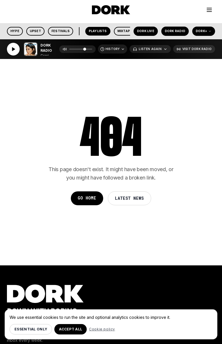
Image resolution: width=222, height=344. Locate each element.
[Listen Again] (150, 49)
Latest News (129, 198)
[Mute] (65, 49)
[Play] (13, 49)
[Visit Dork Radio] (194, 49)
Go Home (87, 198)
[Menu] (209, 10)
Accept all (70, 329)
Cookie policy (102, 329)
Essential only (30, 329)
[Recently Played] (112, 49)
